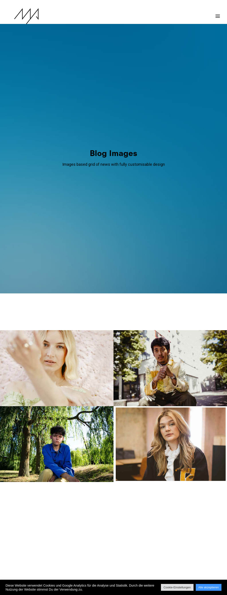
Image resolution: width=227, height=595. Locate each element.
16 (141, 534)
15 (133, 534)
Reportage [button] (106, 134)
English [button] (104, 115)
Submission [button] (127, 134)
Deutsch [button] (69, 115)
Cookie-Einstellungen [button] (177, 587)
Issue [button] (149, 115)
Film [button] (118, 115)
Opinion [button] (176, 115)
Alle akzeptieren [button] (208, 587)
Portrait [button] (87, 134)
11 (102, 534)
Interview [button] (133, 115)
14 (125, 534)
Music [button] (161, 115)
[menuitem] (33, 115)
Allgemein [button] (51, 115)
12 (110, 534)
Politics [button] (193, 115)
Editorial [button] (87, 115)
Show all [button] (32, 115)
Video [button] (144, 134)
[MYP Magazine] (19, 16)
